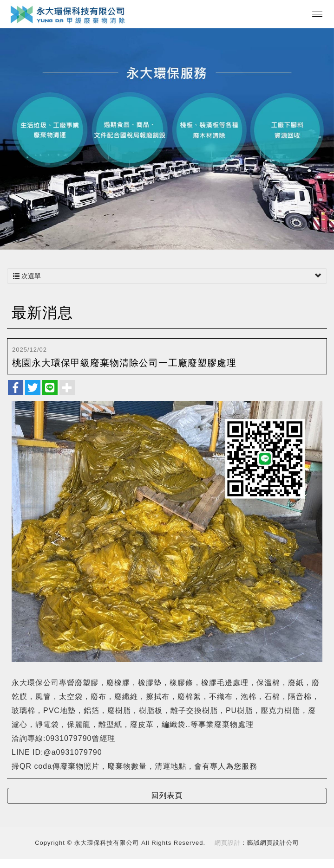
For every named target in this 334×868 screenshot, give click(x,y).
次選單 (167, 276)
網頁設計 (228, 842)
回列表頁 (167, 795)
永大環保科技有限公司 (68, 14)
